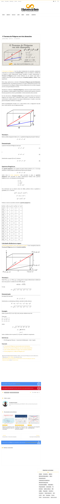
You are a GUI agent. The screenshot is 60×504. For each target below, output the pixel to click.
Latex (18, 14)
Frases (45, 55)
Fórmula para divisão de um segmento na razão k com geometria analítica (21, 428)
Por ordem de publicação (27, 481)
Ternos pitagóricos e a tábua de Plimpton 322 (14, 351)
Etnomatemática (47, 57)
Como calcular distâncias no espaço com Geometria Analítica (18, 349)
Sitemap (24, 483)
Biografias (50, 47)
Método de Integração (48, 36)
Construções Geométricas (49, 34)
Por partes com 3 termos (46, 493)
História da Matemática (48, 30)
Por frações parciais (45, 486)
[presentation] (19, 103)
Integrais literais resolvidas (46, 490)
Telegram (18, 383)
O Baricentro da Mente (18, 501)
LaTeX (45, 53)
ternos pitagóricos (14, 175)
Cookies (15, 1)
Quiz (48, 53)
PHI (52, 45)
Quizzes (27, 14)
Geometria (7, 392)
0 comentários (17, 38)
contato (23, 388)
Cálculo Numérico (47, 51)
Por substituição (44, 485)
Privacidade (7, 1)
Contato (2, 1)
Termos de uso (15, 360)
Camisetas (33, 14)
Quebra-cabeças (47, 45)
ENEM (49, 55)
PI (50, 43)
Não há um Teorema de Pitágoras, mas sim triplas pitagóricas (18, 347)
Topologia (53, 53)
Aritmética (46, 49)
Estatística (51, 49)
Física (45, 32)
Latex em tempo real (26, 489)
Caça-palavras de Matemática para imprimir (10, 482)
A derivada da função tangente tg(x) (10, 486)
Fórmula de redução (45, 491)
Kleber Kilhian (11, 357)
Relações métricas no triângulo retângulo (11, 490)
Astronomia (46, 43)
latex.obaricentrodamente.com (32, 442)
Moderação (11, 1)
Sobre (22, 14)
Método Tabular (44, 483)
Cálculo (13, 14)
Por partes (43, 481)
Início (3, 14)
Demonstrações (51, 32)
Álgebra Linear (47, 59)
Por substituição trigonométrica (47, 488)
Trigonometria (53, 40)
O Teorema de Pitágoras (7, 71)
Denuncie (19, 1)
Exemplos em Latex (26, 491)
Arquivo (8, 14)
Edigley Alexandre (44, 501)
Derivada (54, 43)
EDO (53, 51)
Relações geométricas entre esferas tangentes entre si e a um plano (8, 428)
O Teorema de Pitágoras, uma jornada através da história (17, 346)
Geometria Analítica (14, 392)
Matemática (46, 40)
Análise (45, 47)
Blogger (33, 501)
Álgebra (45, 28)
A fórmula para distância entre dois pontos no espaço (14, 245)
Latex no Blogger (25, 493)
